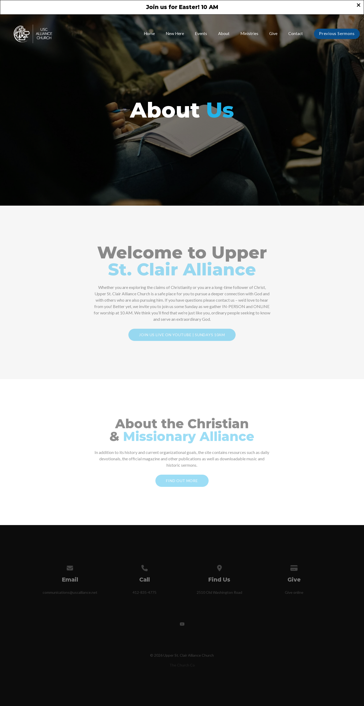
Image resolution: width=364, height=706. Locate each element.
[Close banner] (358, 5)
